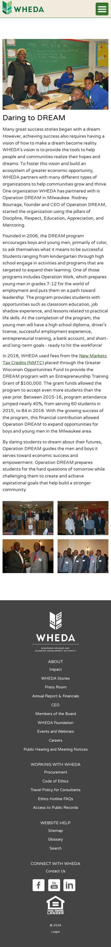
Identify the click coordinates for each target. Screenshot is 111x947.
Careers (55, 740)
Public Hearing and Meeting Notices (56, 749)
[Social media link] (38, 884)
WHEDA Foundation (55, 722)
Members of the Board (55, 713)
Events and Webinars (55, 731)
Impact (55, 669)
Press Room (55, 687)
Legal (55, 931)
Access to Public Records (55, 807)
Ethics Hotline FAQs (55, 799)
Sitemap (55, 830)
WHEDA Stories (55, 678)
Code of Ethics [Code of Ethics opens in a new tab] (55, 781)
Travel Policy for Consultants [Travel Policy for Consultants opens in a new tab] (56, 790)
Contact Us (55, 871)
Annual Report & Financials (55, 696)
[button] (102, 9)
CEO (55, 705)
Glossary (55, 839)
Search (56, 848)
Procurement (55, 772)
